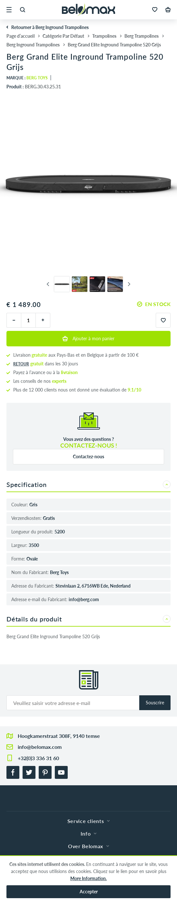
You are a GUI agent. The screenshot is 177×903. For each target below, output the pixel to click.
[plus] (43, 320)
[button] (9, 9)
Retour (21, 364)
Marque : (27, 77)
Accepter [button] (89, 891)
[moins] (13, 320)
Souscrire (155, 702)
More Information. (88, 878)
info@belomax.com (40, 747)
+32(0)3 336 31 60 (38, 758)
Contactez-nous (88, 456)
